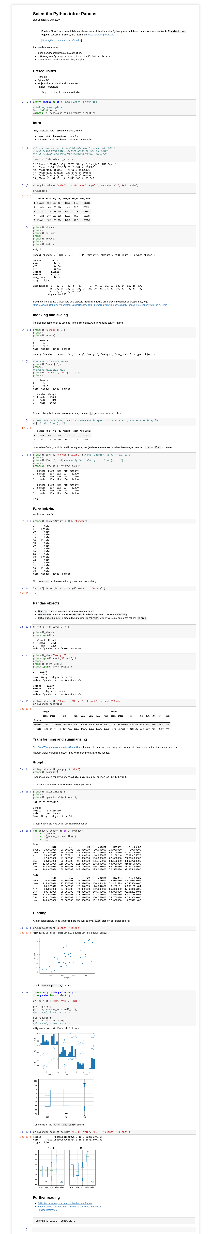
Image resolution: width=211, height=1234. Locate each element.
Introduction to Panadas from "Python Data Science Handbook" (70, 1205)
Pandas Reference (47, 1208)
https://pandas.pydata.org (101, 34)
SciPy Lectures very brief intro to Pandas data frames (65, 1201)
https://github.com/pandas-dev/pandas (61, 40)
